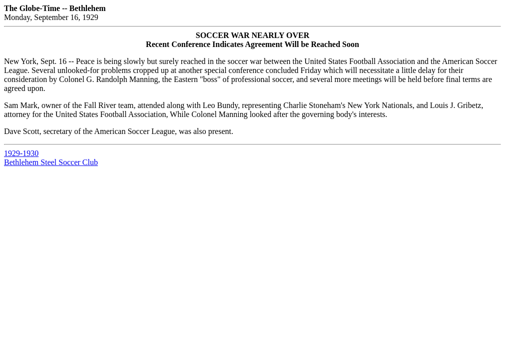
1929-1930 (21, 153)
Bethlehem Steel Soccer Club (51, 162)
